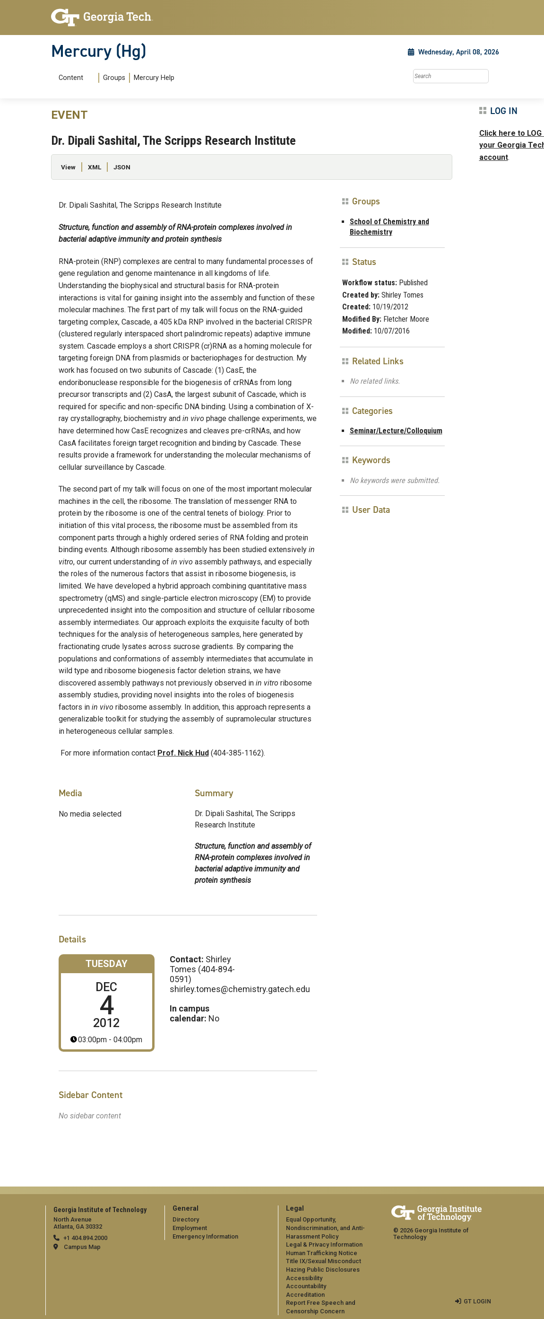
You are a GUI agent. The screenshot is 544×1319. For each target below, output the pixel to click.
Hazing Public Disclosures (323, 1269)
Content (71, 78)
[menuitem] (114, 78)
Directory (186, 1219)
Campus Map (82, 1246)
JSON (121, 167)
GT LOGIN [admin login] (477, 1301)
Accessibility (304, 1278)
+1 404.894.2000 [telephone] (85, 1237)
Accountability (306, 1286)
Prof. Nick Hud (183, 752)
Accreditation (305, 1294)
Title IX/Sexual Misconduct (323, 1261)
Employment (190, 1227)
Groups (114, 78)
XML (94, 167)
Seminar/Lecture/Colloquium (396, 430)
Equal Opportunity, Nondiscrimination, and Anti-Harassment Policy (325, 1228)
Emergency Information (205, 1236)
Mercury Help (154, 78)
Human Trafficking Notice (321, 1253)
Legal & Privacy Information (324, 1244)
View (68, 167)
